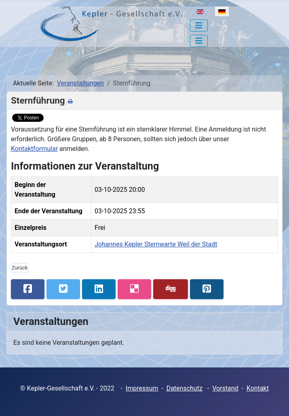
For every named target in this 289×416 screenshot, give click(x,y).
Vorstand (225, 388)
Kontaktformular (34, 149)
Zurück (19, 268)
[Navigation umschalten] (199, 25)
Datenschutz (185, 388)
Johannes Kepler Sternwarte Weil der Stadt (156, 244)
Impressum (142, 388)
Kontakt (258, 388)
